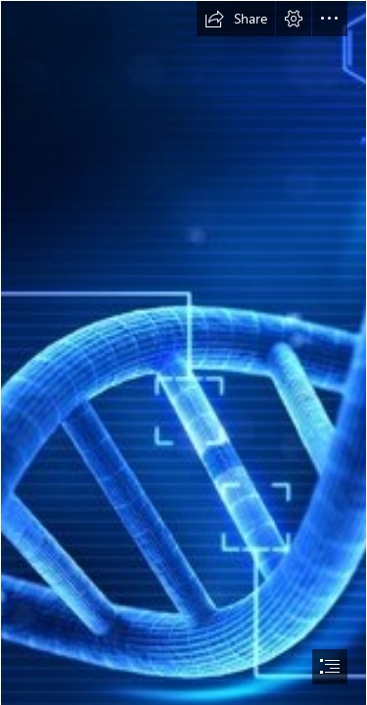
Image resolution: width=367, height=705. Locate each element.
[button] (236, 18)
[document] (183, 352)
